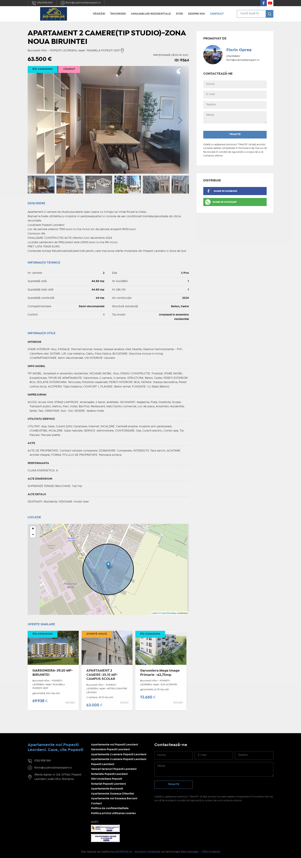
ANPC (95, 822)
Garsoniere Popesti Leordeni (110, 749)
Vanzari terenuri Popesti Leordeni (113, 769)
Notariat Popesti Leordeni (108, 784)
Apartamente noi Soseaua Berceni (114, 798)
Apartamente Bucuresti (107, 789)
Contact (217, 14)
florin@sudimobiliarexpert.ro (80, 3)
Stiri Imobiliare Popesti (106, 779)
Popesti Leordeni (102, 764)
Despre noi (196, 14)
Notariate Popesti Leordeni (109, 774)
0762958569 (233, 56)
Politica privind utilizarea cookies (113, 813)
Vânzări (99, 14)
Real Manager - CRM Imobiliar (200, 852)
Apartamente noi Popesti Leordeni (114, 745)
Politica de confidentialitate (110, 808)
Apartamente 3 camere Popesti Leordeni (118, 759)
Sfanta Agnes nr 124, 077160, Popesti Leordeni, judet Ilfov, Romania (57, 777)
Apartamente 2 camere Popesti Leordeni (118, 754)
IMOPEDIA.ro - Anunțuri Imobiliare (137, 852)
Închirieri (118, 14)
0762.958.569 (42, 3)
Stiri (179, 14)
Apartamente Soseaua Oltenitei (112, 794)
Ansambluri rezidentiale (151, 14)
